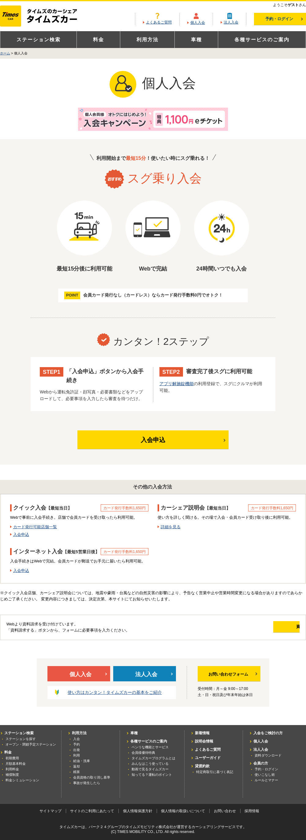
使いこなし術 (265, 774)
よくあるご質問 (159, 22)
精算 (76, 772)
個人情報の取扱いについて (183, 811)
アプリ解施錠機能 (176, 383)
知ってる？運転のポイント (152, 774)
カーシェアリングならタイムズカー (44, 17)
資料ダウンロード (268, 755)
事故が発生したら (86, 783)
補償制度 (12, 774)
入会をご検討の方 (268, 733)
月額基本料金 (16, 763)
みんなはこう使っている (150, 763)
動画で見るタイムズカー (150, 769)
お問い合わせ (225, 811)
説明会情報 (204, 741)
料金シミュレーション (22, 780)
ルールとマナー (266, 780)
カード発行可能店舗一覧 (35, 527)
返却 (76, 766)
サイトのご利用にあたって (92, 811)
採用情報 (251, 811)
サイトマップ (50, 811)
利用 (76, 755)
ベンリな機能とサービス (150, 747)
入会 (76, 739)
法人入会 (231, 22)
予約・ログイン (284, 19)
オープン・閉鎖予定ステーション (31, 744)
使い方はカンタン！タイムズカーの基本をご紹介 (115, 692)
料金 (98, 39)
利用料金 (12, 769)
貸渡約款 (202, 766)
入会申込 (175, 440)
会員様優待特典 (143, 752)
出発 (76, 750)
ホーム (5, 53)
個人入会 (197, 22)
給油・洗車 (81, 761)
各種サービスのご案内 (261, 39)
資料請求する (271, 626)
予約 (76, 744)
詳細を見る (171, 527)
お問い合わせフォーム (232, 674)
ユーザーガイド (208, 758)
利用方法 (147, 39)
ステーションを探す (21, 739)
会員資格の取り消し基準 (91, 777)
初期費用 (12, 758)
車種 (196, 39)
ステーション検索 (39, 39)
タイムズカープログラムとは (153, 758)
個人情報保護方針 (137, 811)
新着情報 (202, 733)
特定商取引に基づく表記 (214, 772)
